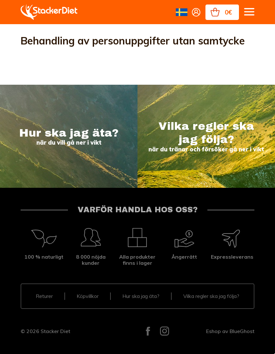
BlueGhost (242, 331)
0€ (228, 12)
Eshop (213, 331)
